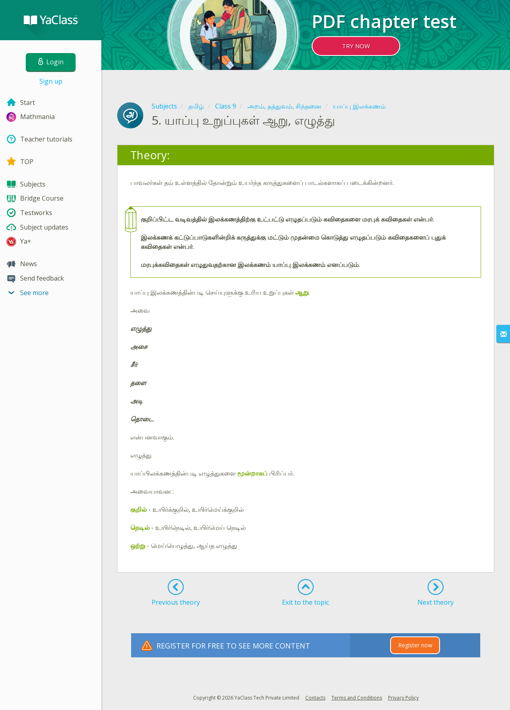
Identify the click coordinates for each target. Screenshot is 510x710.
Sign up (50, 81)
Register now (415, 645)
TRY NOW (356, 46)
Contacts (315, 697)
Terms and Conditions (356, 697)
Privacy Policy (403, 697)
